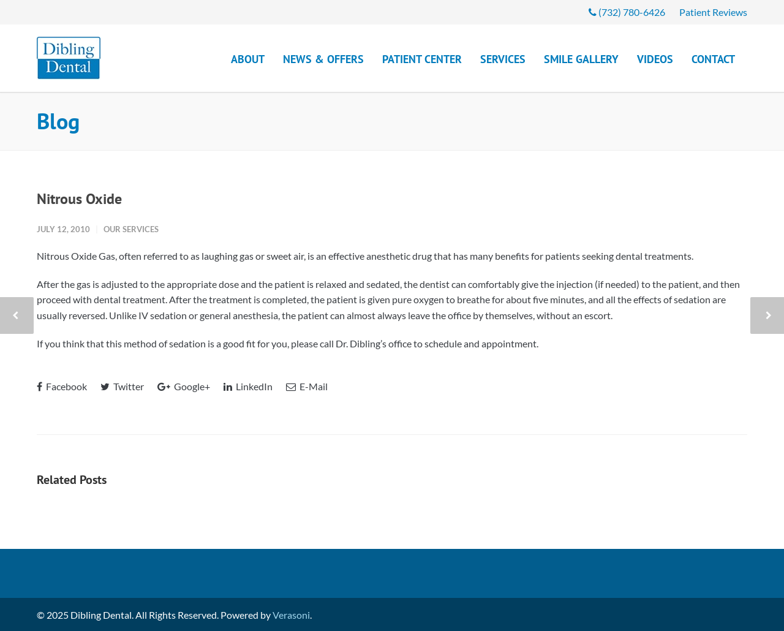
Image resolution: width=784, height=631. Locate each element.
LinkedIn (248, 386)
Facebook (62, 386)
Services (503, 59)
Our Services (131, 229)
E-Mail (307, 386)
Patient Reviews (713, 12)
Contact (713, 59)
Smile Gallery (581, 59)
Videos (655, 59)
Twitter (122, 386)
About (248, 59)
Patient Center (422, 59)
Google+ (183, 386)
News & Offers (323, 59)
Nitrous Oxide (79, 198)
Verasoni (291, 615)
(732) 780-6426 (627, 12)
